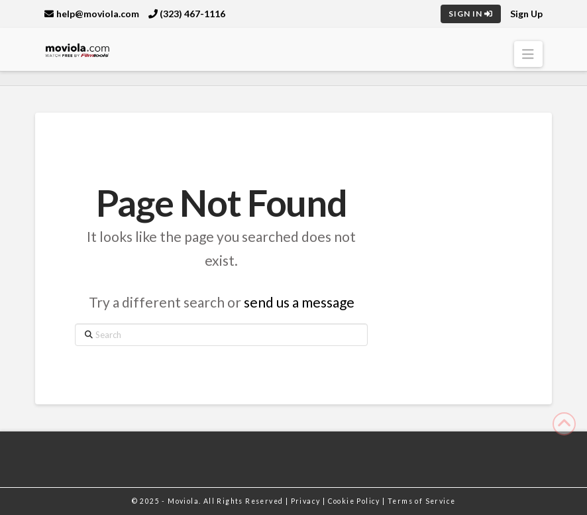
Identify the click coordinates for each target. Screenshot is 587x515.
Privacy (307, 501)
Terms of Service (421, 501)
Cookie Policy (355, 501)
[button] (528, 54)
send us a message (299, 302)
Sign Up (526, 13)
